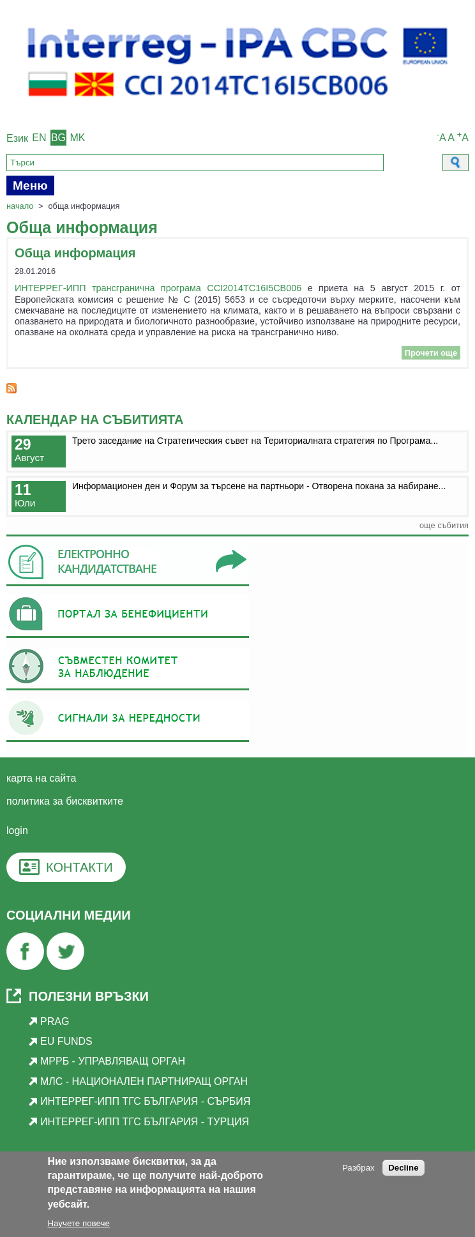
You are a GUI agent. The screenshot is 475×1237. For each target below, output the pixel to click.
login (17, 830)
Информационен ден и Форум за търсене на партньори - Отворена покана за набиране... (259, 486)
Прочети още (432, 353)
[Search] (195, 162)
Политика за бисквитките (64, 801)
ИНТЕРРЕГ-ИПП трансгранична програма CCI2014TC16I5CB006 (158, 288)
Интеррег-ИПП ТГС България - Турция (144, 1121)
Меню (30, 185)
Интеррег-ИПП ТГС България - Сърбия (145, 1101)
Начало (19, 206)
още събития (444, 525)
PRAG (54, 1021)
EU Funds (66, 1041)
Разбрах (358, 1170)
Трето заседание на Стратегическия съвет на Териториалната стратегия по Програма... (255, 441)
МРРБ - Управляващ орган (112, 1061)
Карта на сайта (41, 778)
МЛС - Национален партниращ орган (144, 1081)
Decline (403, 1170)
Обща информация (75, 253)
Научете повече (78, 1226)
